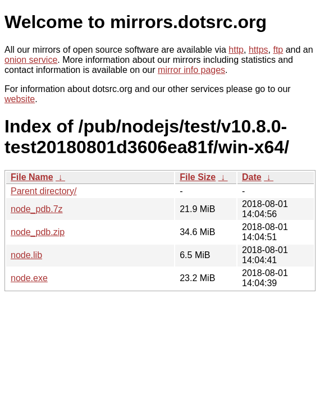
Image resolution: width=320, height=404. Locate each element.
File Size (198, 177)
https (258, 49)
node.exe (29, 278)
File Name (32, 177)
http (236, 49)
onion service (30, 60)
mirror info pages (191, 70)
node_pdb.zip (38, 232)
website (19, 99)
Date (252, 177)
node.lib (26, 255)
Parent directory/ (43, 191)
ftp (278, 49)
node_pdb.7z (37, 209)
